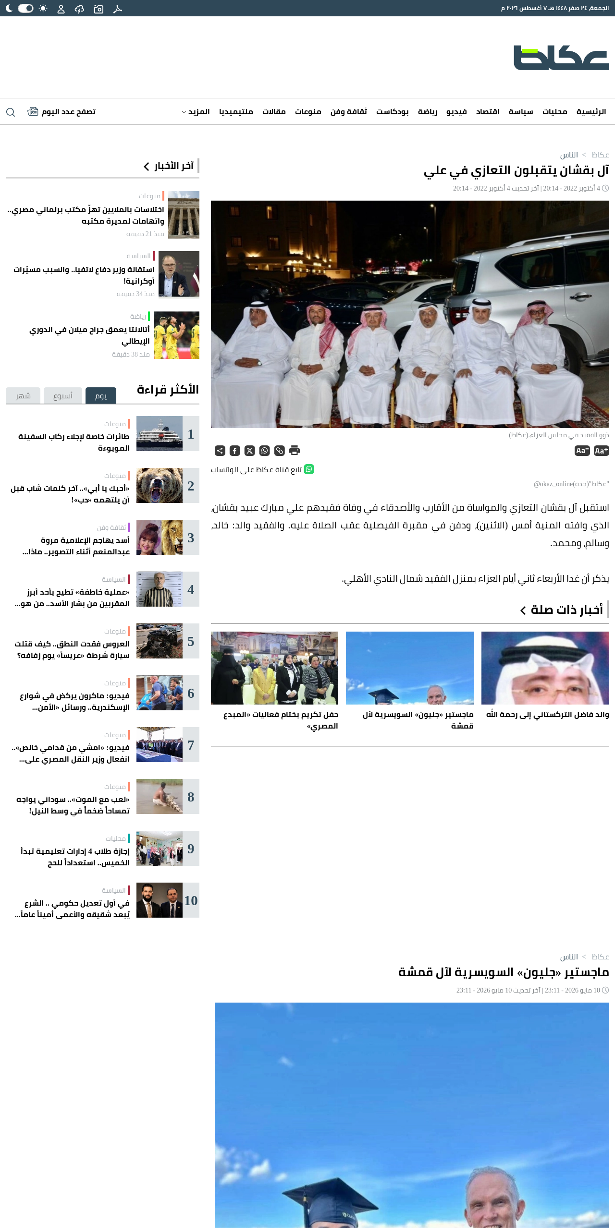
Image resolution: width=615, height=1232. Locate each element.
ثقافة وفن (349, 111)
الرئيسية (591, 111)
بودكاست (392, 111)
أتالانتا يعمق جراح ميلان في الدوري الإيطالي (89, 335)
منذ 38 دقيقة (131, 354)
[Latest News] (61, 111)
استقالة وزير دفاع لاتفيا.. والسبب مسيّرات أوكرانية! (84, 275)
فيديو (456, 111)
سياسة (521, 111)
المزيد (196, 111)
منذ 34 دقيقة (136, 294)
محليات (554, 111)
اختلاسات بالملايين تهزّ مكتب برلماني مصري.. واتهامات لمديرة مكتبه (86, 215)
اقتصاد (488, 111)
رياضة (427, 111)
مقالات (274, 111)
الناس (569, 154)
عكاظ (593, 154)
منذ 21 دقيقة (145, 234)
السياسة (139, 256)
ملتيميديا (236, 111)
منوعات (308, 111)
